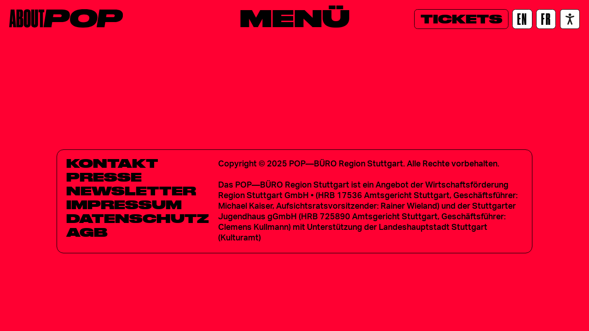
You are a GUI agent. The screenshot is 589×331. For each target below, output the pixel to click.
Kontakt (112, 163)
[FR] (546, 19)
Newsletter (131, 191)
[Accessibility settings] (569, 19)
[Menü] (295, 17)
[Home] (66, 18)
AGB (87, 232)
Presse (104, 177)
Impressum (124, 204)
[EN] (522, 19)
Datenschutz (137, 218)
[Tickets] (461, 19)
